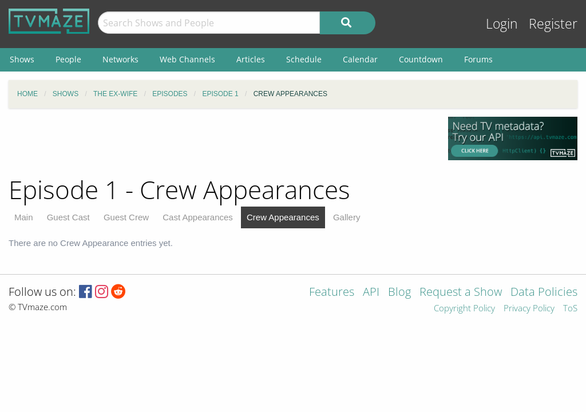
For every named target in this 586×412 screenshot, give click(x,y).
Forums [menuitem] (478, 59)
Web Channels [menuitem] (187, 59)
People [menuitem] (68, 59)
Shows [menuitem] (22, 59)
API (371, 292)
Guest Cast (68, 217)
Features (331, 292)
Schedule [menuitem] (304, 59)
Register (553, 24)
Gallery (347, 217)
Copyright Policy (464, 309)
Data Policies (543, 292)
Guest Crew (126, 217)
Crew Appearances (283, 217)
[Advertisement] (219, 142)
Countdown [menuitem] (421, 59)
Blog (399, 292)
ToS (570, 309)
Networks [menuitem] (120, 59)
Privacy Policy (529, 309)
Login (502, 24)
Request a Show (460, 292)
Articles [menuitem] (250, 59)
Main (23, 217)
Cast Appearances (198, 217)
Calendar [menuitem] (360, 59)
